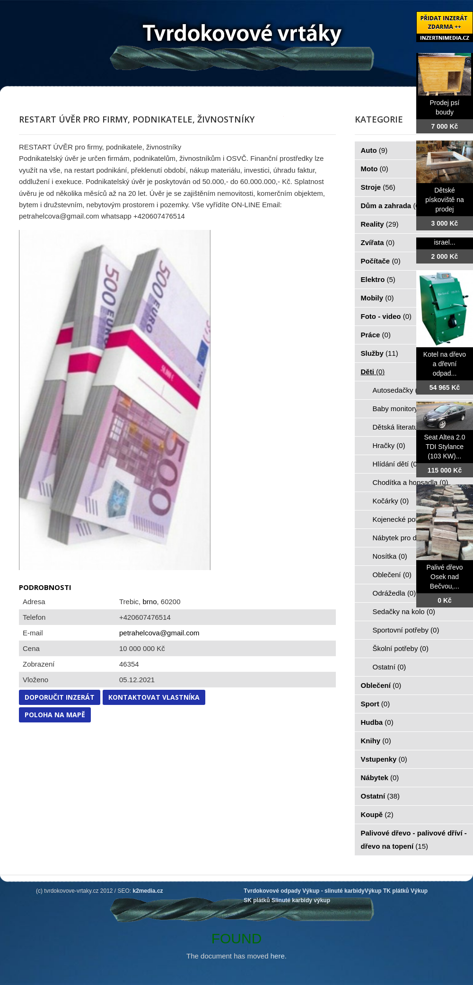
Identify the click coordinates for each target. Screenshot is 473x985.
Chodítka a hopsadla (410, 482)
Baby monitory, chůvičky (416, 409)
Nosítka (390, 556)
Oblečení (392, 575)
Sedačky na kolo (404, 611)
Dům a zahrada (391, 206)
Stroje (378, 187)
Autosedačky (398, 390)
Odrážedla (394, 593)
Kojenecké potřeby (407, 519)
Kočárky (391, 501)
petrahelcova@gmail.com (159, 633)
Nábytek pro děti (404, 538)
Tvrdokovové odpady (272, 891)
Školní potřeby (401, 648)
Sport (375, 704)
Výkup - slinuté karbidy (333, 891)
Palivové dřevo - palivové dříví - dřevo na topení (414, 839)
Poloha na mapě (55, 714)
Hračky (389, 445)
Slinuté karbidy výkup (301, 900)
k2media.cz (148, 891)
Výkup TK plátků (387, 891)
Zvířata (378, 242)
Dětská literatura (404, 427)
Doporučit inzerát (60, 697)
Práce (376, 335)
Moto (374, 169)
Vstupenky (384, 759)
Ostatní (389, 667)
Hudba (377, 722)
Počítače (381, 261)
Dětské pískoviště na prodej (444, 199)
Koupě (377, 814)
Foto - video (386, 316)
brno (149, 602)
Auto (374, 150)
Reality (380, 224)
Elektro (378, 279)
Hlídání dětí (396, 464)
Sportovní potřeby (406, 630)
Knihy (376, 741)
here (278, 956)
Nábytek (380, 778)
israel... (444, 242)
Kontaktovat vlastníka (154, 697)
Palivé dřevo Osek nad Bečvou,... (444, 576)
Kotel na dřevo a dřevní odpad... (444, 364)
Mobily (377, 298)
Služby (379, 353)
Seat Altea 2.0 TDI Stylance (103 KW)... (444, 446)
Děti (373, 372)
